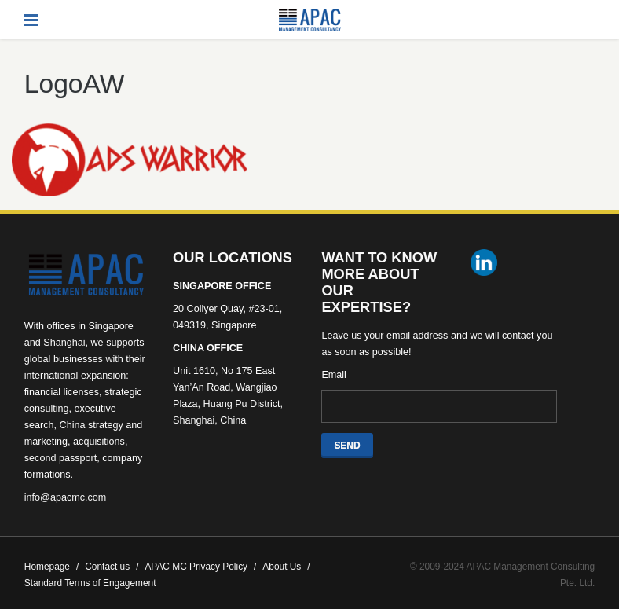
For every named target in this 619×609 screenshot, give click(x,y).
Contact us (111, 566)
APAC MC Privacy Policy (200, 566)
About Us (286, 566)
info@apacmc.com (65, 497)
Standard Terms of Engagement (90, 583)
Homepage (51, 566)
